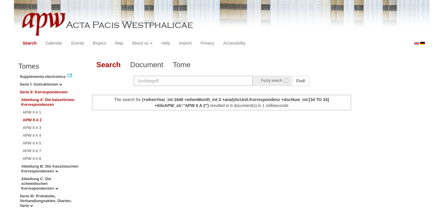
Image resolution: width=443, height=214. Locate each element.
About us (142, 43)
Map (119, 43)
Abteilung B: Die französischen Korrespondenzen (49, 168)
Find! (300, 80)
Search (30, 43)
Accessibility (234, 43)
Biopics (99, 43)
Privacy (207, 43)
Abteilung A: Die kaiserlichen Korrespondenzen (47, 102)
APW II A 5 (32, 143)
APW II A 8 (32, 158)
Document (146, 65)
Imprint (185, 43)
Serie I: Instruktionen (41, 84)
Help (165, 43)
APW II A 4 (32, 135)
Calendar (53, 43)
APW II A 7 (32, 151)
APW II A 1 (32, 112)
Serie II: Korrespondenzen (44, 92)
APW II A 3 (32, 127)
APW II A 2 (32, 120)
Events (77, 43)
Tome (181, 65)
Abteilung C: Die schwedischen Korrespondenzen (39, 184)
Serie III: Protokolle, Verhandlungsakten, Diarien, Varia (46, 201)
